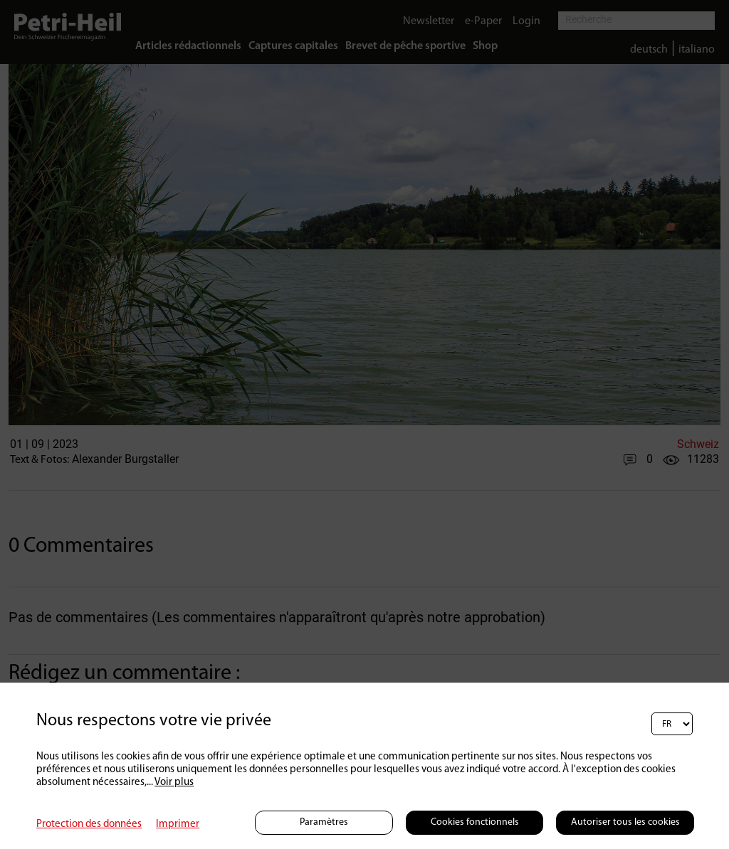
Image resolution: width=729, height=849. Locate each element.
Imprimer (177, 824)
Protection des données (89, 824)
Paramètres (324, 822)
